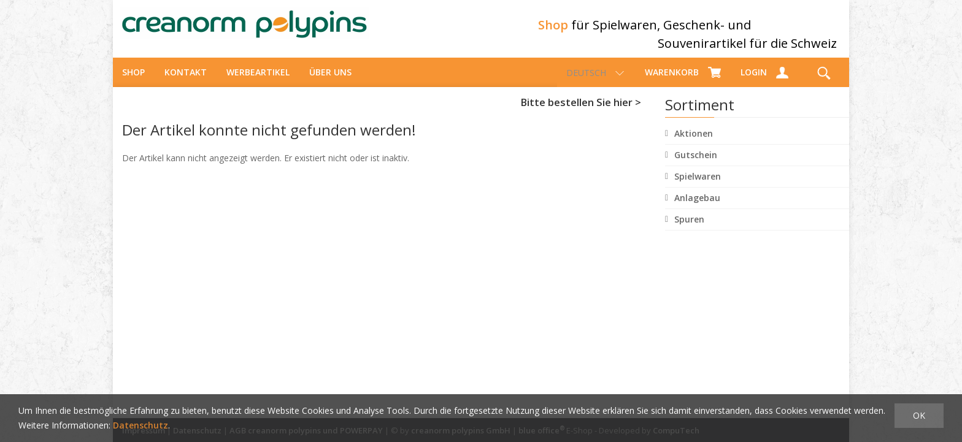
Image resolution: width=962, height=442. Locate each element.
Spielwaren (697, 187)
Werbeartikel (258, 83)
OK (919, 415)
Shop (133, 83)
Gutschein (695, 166)
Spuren (689, 230)
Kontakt (185, 83)
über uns (330, 83)
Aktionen (693, 144)
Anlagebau (697, 209)
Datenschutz (140, 425)
